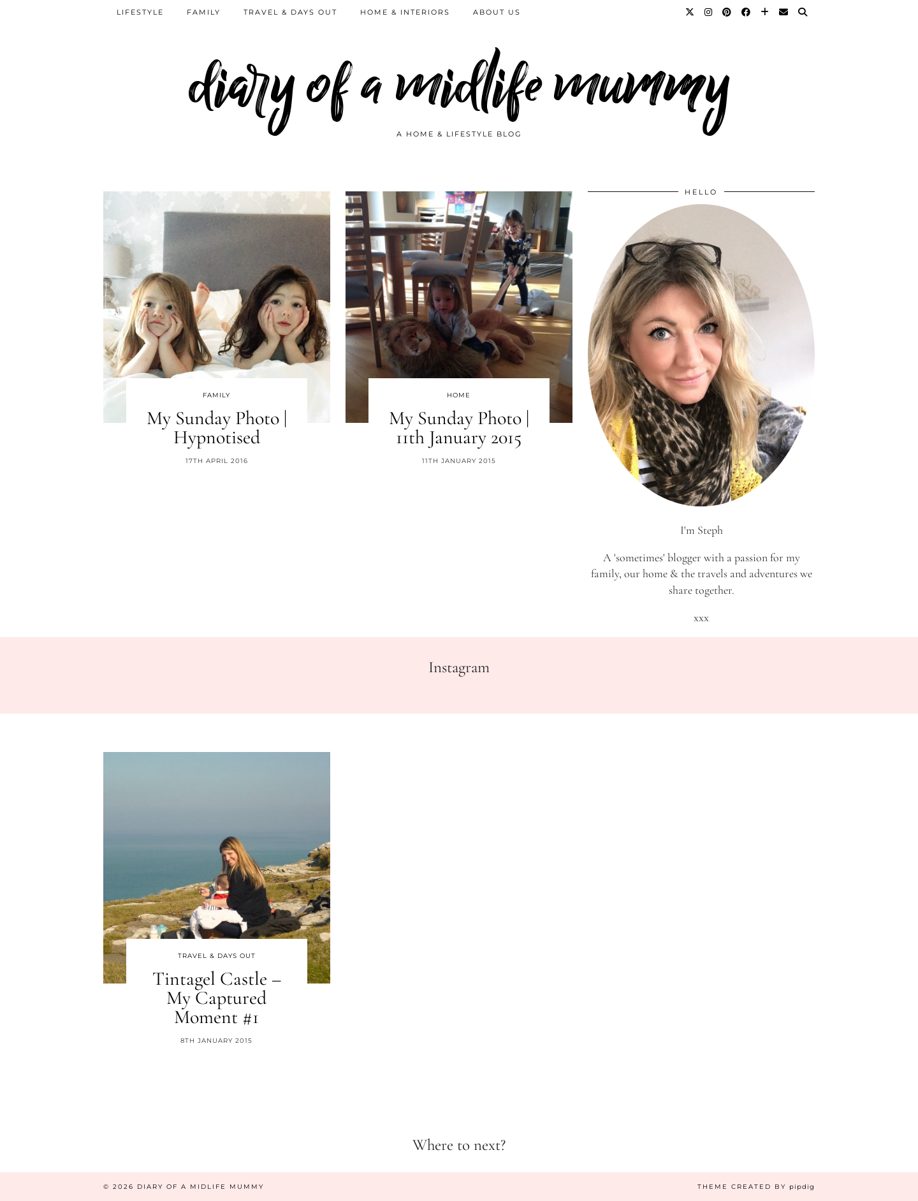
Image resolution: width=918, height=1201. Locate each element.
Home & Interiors (405, 12)
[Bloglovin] (765, 12)
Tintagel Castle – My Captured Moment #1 (216, 998)
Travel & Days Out (290, 12)
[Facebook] (746, 12)
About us (497, 12)
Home (458, 395)
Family (204, 12)
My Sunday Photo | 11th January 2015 (459, 427)
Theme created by (756, 1187)
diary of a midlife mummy (459, 84)
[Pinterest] (727, 12)
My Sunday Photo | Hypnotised (217, 427)
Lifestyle (140, 12)
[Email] (784, 12)
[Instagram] (708, 12)
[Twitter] (690, 12)
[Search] (803, 12)
